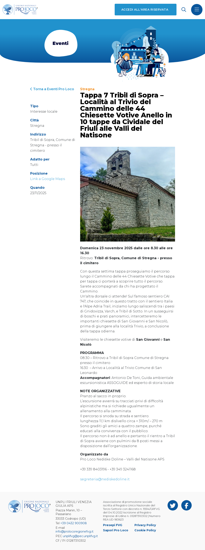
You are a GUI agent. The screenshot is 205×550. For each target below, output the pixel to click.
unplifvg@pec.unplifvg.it (80, 536)
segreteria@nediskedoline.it (105, 479)
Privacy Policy (145, 525)
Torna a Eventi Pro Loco (52, 89)
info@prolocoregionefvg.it (74, 531)
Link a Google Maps (47, 179)
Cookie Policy (145, 530)
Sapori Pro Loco (115, 530)
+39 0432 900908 (73, 523)
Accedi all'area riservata (144, 9)
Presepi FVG (112, 525)
